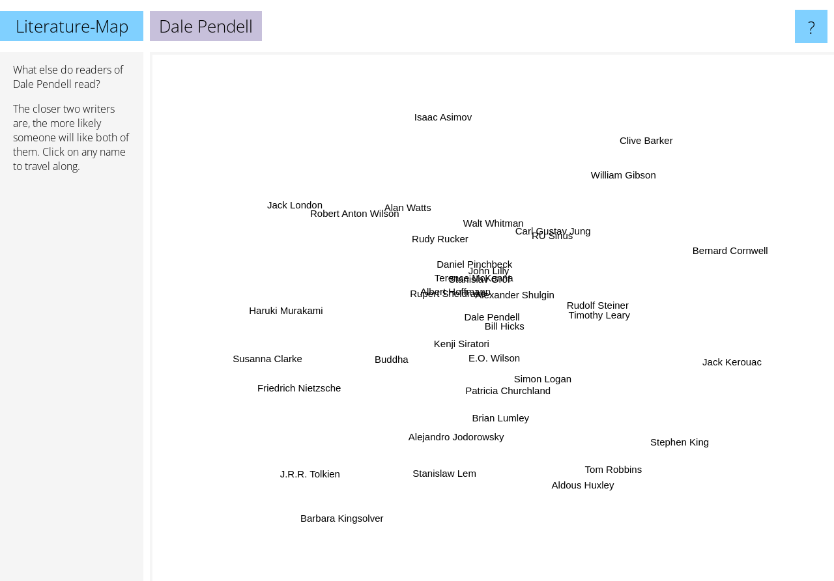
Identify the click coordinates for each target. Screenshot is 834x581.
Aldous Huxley (596, 501)
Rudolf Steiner (590, 302)
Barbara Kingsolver (340, 503)
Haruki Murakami (284, 303)
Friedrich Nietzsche (281, 389)
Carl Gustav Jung (553, 233)
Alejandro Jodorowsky (452, 440)
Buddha (399, 361)
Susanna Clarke (275, 360)
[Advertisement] (72, 382)
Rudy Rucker (437, 244)
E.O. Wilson (495, 363)
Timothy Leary (601, 319)
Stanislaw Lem (448, 475)
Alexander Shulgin (542, 305)
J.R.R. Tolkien (291, 486)
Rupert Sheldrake (433, 298)
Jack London (299, 203)
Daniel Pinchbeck (470, 253)
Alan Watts (407, 204)
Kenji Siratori (460, 339)
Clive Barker (644, 127)
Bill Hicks (507, 333)
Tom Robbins (628, 483)
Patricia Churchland (506, 384)
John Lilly (493, 268)
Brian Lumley (497, 418)
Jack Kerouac (754, 362)
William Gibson (639, 156)
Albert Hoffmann (451, 286)
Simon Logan (540, 374)
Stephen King (688, 458)
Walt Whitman (487, 228)
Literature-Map (72, 26)
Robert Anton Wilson (340, 208)
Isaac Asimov (430, 100)
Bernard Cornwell (713, 251)
